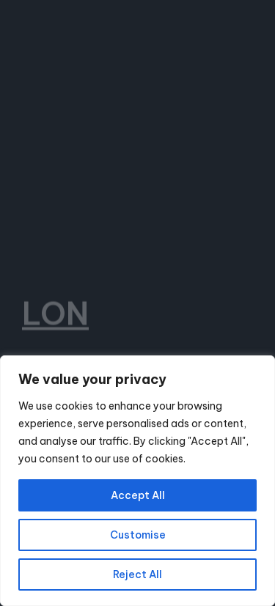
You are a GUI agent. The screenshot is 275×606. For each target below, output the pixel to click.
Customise (138, 535)
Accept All (138, 495)
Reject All (137, 574)
